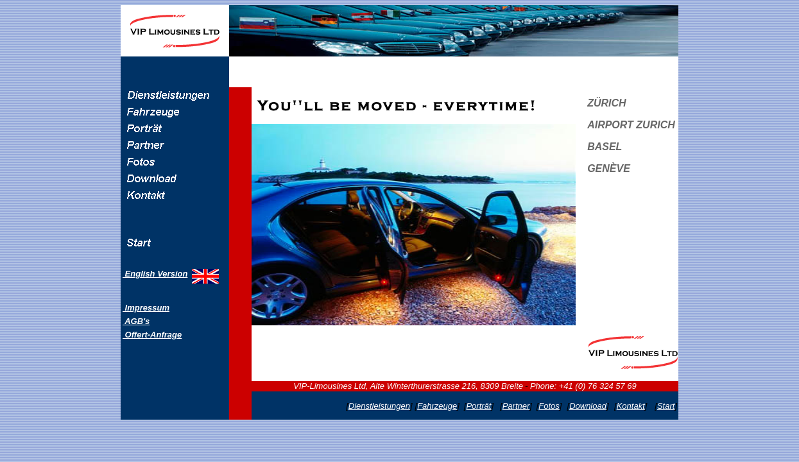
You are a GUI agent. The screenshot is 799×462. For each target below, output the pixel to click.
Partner (516, 406)
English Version (155, 273)
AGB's (136, 321)
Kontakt (631, 406)
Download (587, 406)
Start (665, 406)
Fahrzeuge (437, 406)
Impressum (146, 307)
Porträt (478, 406)
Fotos (549, 406)
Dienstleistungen (379, 406)
